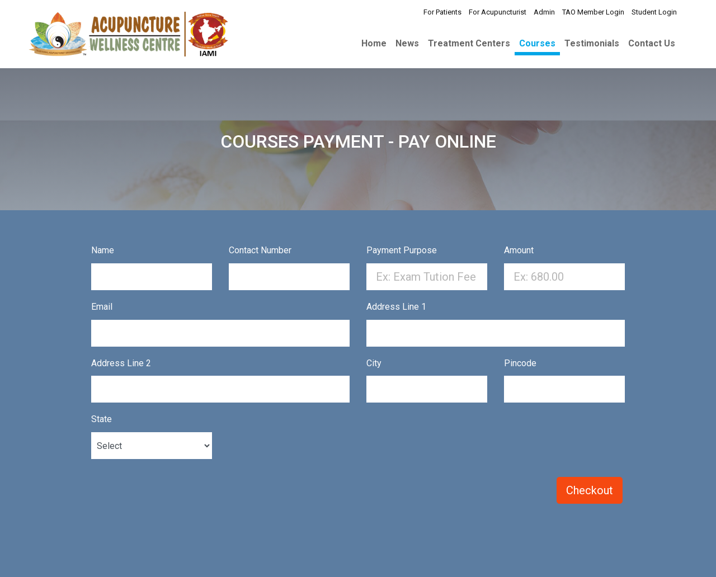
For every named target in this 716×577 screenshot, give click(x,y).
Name (102, 250)
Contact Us (651, 43)
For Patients (442, 12)
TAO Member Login (593, 12)
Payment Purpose (401, 250)
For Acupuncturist (497, 12)
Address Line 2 (121, 363)
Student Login (654, 12)
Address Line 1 (396, 306)
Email (101, 306)
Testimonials (591, 43)
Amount (519, 250)
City (373, 363)
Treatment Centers (469, 43)
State (101, 419)
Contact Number (260, 250)
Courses (537, 43)
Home (374, 43)
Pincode (520, 363)
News (407, 43)
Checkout (589, 490)
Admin (544, 12)
